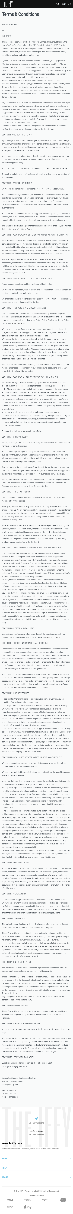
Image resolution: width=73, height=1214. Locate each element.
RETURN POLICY (19, 323)
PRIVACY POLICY (53, 637)
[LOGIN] (69, 4)
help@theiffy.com (36, 1131)
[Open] (17, 4)
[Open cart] (64, 4)
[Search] (57, 4)
